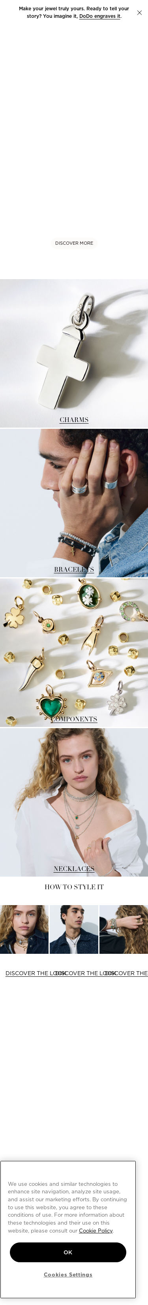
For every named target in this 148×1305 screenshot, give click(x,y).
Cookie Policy (95, 1230)
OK (68, 1252)
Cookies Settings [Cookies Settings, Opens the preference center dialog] (68, 1274)
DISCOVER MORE (74, 243)
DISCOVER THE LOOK (36, 973)
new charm (117, 8)
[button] (139, 12)
